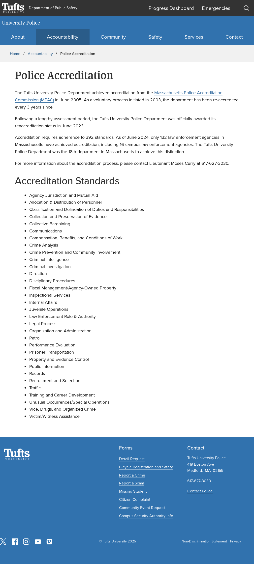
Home (15, 53)
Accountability (40, 53)
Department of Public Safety (53, 8)
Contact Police (200, 491)
